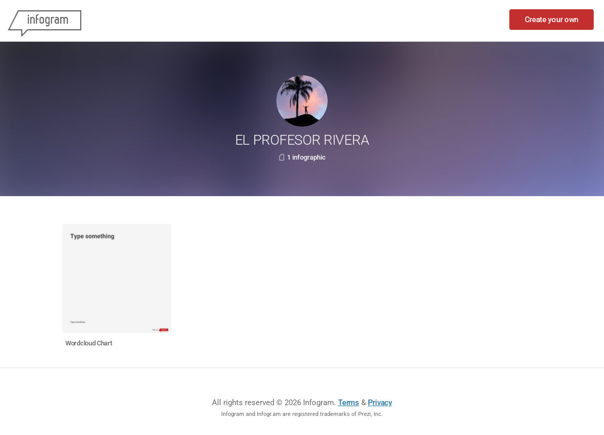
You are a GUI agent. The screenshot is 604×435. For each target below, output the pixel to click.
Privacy (380, 402)
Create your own (552, 19)
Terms (348, 402)
